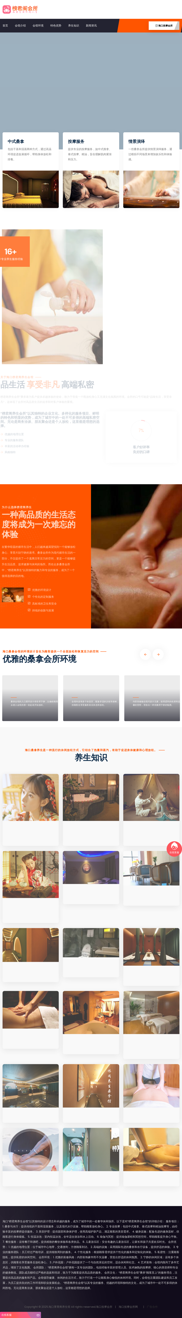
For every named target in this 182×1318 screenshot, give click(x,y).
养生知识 (73, 26)
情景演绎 (136, 141)
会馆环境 (38, 26)
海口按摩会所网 (128, 1307)
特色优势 (55, 26)
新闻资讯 (91, 26)
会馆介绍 (20, 26)
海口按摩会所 (104, 1307)
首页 (5, 26)
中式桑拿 (16, 141)
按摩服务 (76, 141)
